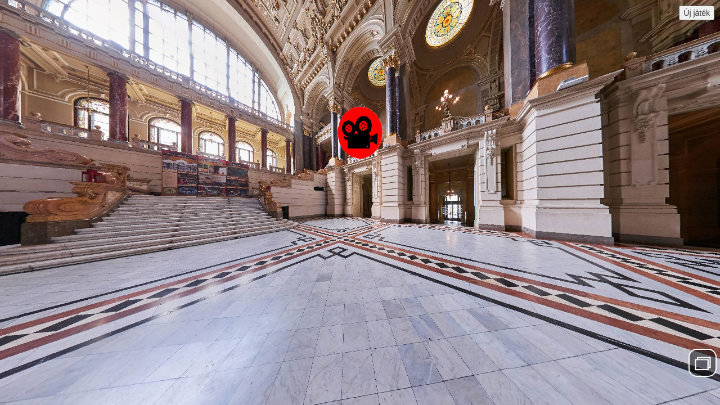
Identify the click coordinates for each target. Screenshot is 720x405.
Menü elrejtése (703, 362)
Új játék (696, 12)
